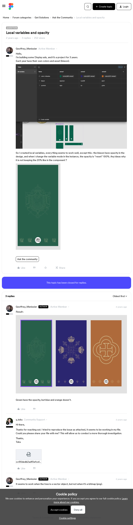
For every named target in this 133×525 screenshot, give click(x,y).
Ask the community (27, 259)
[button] (4, 7)
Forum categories (21, 17)
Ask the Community (62, 17)
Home (6, 17)
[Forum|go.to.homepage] (11, 6)
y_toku (19, 419)
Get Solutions (42, 17)
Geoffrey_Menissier (26, 48)
